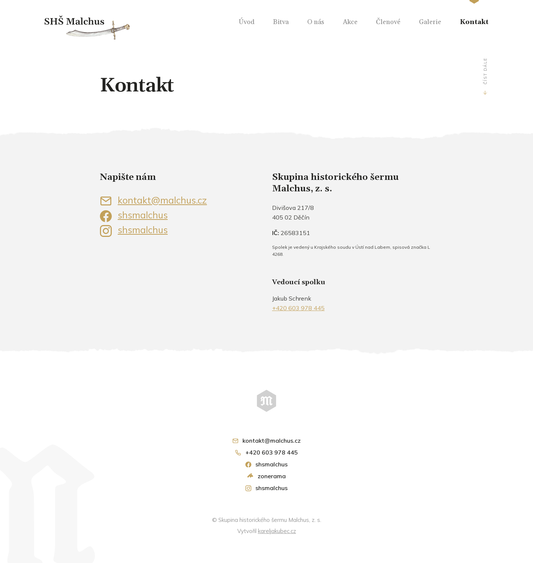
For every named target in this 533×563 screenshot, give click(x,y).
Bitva (281, 22)
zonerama (266, 476)
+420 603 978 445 (298, 308)
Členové (388, 22)
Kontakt (474, 22)
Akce (350, 22)
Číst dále (484, 71)
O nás (315, 22)
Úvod (247, 22)
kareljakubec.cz (277, 530)
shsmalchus (134, 215)
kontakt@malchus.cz (153, 200)
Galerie (430, 22)
